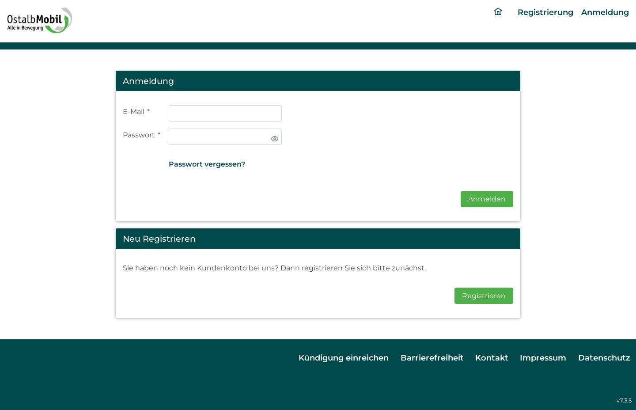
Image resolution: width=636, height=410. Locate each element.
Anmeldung (605, 12)
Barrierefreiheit (432, 357)
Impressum (543, 357)
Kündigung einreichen (344, 357)
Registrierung (545, 12)
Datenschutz (604, 357)
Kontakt (491, 357)
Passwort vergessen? (207, 164)
